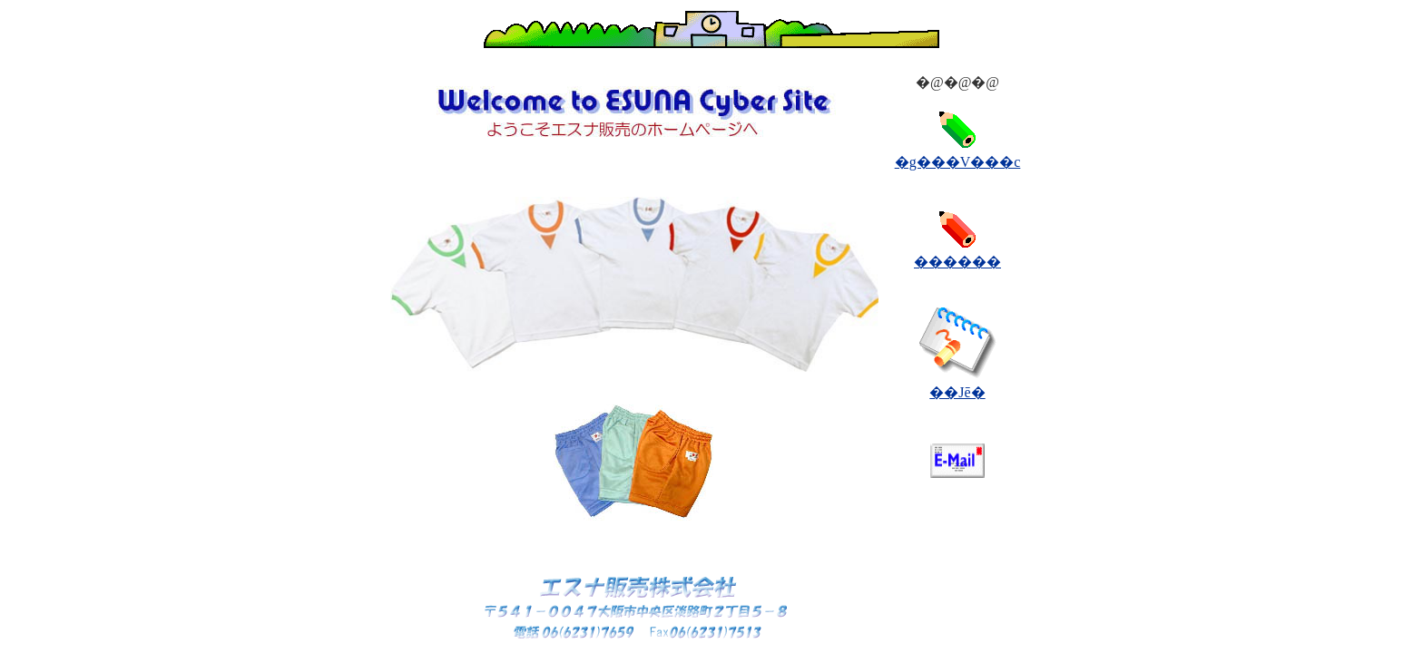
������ (957, 261)
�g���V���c (958, 162)
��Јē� (957, 392)
